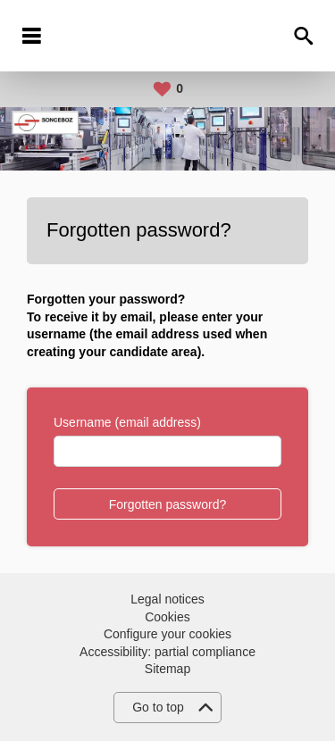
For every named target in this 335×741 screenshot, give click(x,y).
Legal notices (167, 599)
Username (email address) (127, 422)
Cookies (167, 617)
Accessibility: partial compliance (167, 652)
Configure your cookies (167, 634)
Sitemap (167, 669)
